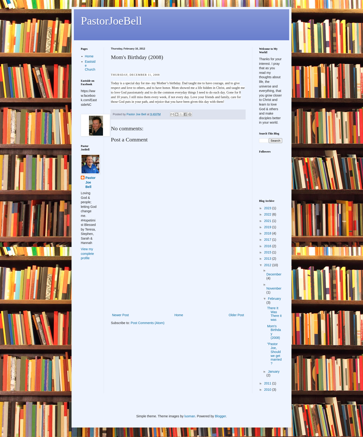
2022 (268, 214)
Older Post (236, 315)
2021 (268, 221)
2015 (268, 252)
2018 (268, 233)
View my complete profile (87, 253)
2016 (268, 246)
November (274, 288)
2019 (268, 227)
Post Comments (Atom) (147, 323)
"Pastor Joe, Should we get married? (274, 353)
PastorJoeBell (111, 21)
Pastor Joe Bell (90, 182)
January (273, 371)
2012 (268, 265)
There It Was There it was (274, 314)
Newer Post (120, 315)
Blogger (220, 416)
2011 (268, 383)
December (274, 274)
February (274, 298)
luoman (190, 416)
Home (178, 315)
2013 (268, 258)
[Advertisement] (178, 277)
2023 (268, 208)
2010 (268, 389)
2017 (268, 239)
